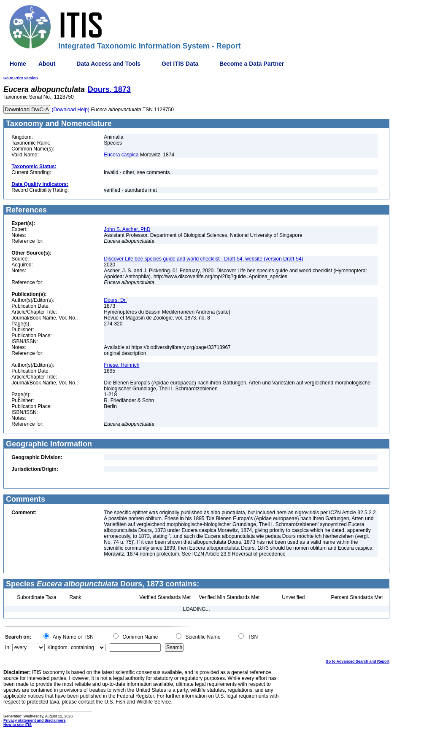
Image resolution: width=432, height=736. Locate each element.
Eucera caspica (121, 155)
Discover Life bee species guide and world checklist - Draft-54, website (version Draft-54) (203, 259)
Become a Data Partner (251, 63)
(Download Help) (70, 110)
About (46, 63)
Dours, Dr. (115, 300)
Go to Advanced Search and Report (357, 661)
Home (18, 63)
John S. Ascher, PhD (127, 229)
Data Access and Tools (108, 63)
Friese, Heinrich (121, 365)
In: (8, 647)
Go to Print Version (20, 78)
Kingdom (57, 647)
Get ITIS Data (180, 63)
